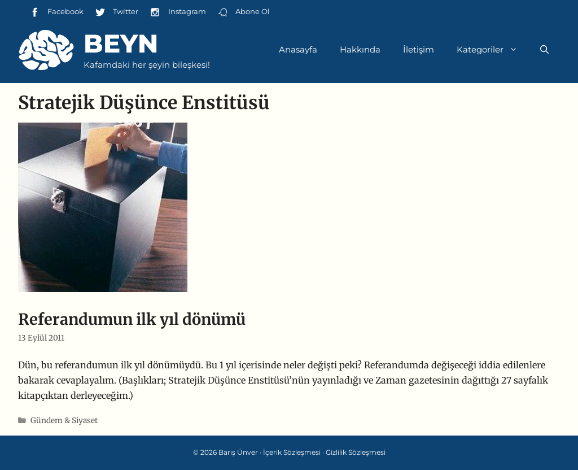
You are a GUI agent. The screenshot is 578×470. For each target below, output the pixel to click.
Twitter (116, 12)
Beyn (121, 43)
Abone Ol (243, 12)
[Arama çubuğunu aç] (544, 49)
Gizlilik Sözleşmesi (356, 452)
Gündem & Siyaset (64, 420)
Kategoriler (493, 49)
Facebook (56, 12)
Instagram (177, 12)
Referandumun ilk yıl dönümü (132, 319)
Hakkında (360, 49)
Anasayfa (298, 49)
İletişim (418, 49)
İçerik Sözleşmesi (292, 452)
